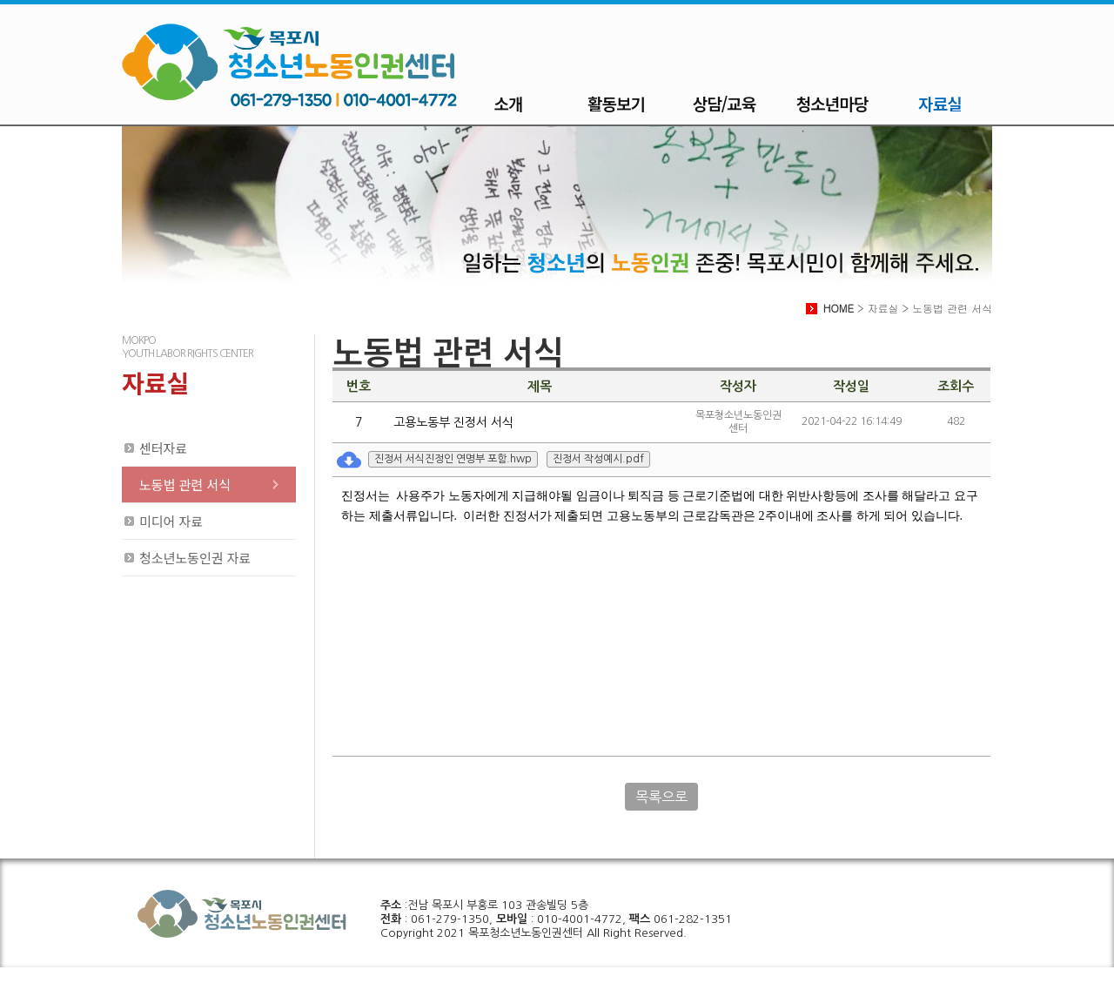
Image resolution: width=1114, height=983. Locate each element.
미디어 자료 (171, 521)
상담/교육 (724, 103)
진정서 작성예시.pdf (598, 459)
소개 (508, 103)
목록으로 (661, 797)
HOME (838, 307)
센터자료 (163, 448)
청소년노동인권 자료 (195, 558)
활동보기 (616, 103)
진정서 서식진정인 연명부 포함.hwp (453, 459)
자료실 (939, 103)
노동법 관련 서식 (185, 484)
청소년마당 (832, 103)
